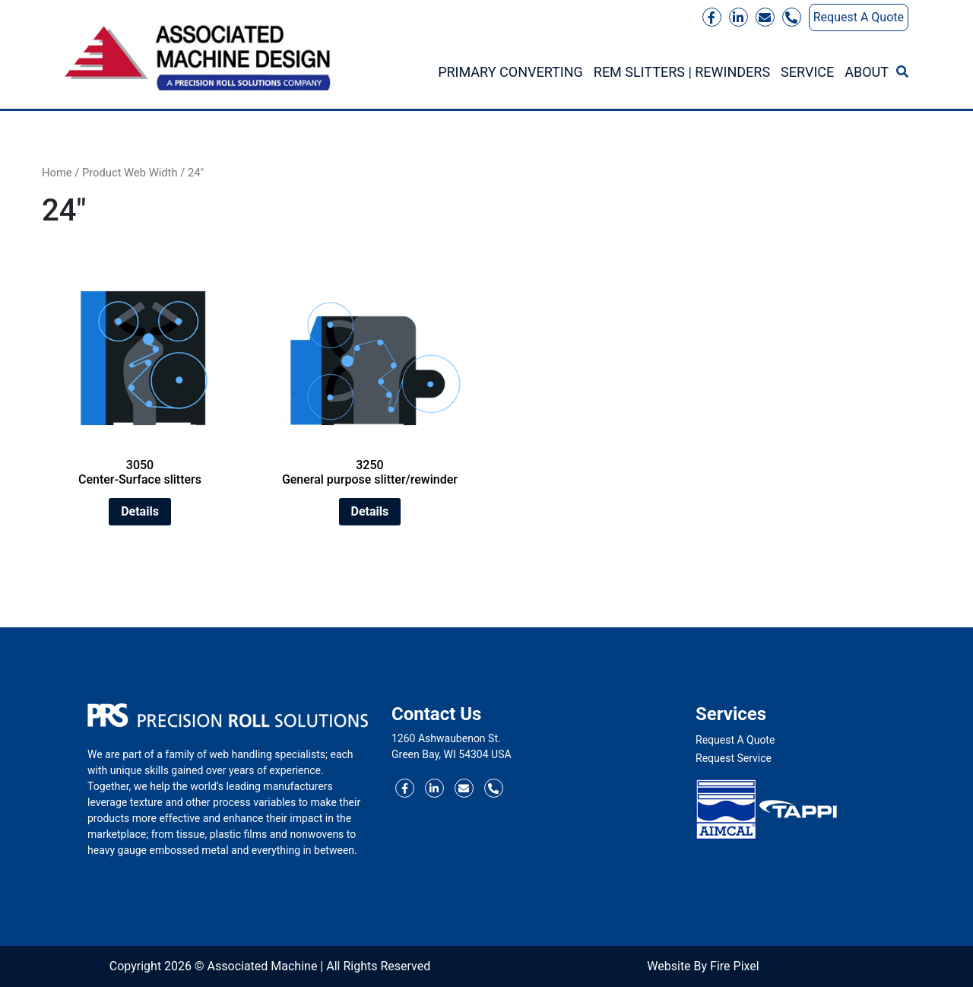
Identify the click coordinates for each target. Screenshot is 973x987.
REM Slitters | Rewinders (682, 72)
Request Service (734, 758)
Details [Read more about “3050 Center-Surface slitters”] (140, 511)
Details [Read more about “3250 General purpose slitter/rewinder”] (370, 511)
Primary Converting (510, 72)
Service (807, 72)
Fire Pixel (734, 966)
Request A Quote (858, 17)
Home (57, 172)
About (867, 72)
